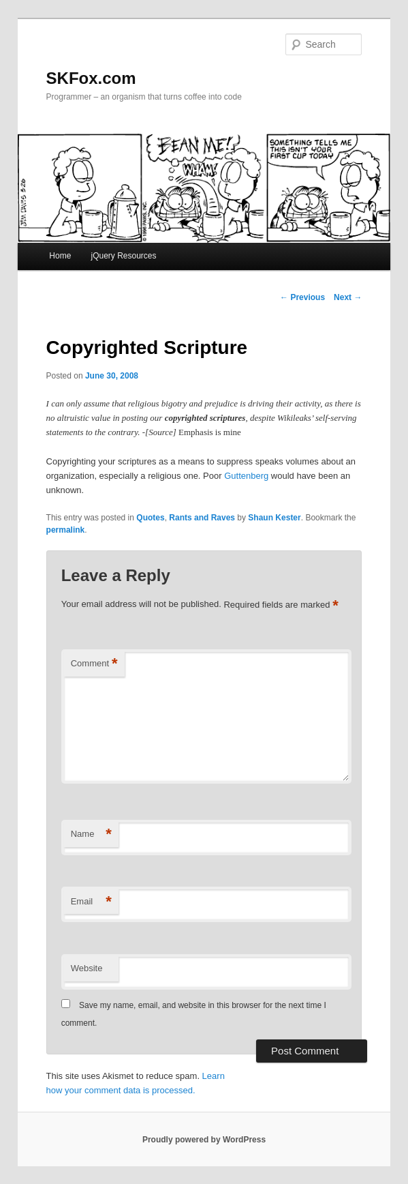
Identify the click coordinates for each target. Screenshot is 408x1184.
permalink (65, 530)
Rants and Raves (202, 517)
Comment (94, 664)
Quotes (150, 517)
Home (60, 256)
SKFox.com (91, 78)
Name (91, 834)
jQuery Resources (123, 256)
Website (87, 968)
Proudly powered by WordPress (204, 1139)
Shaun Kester (274, 517)
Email (91, 902)
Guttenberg (246, 476)
